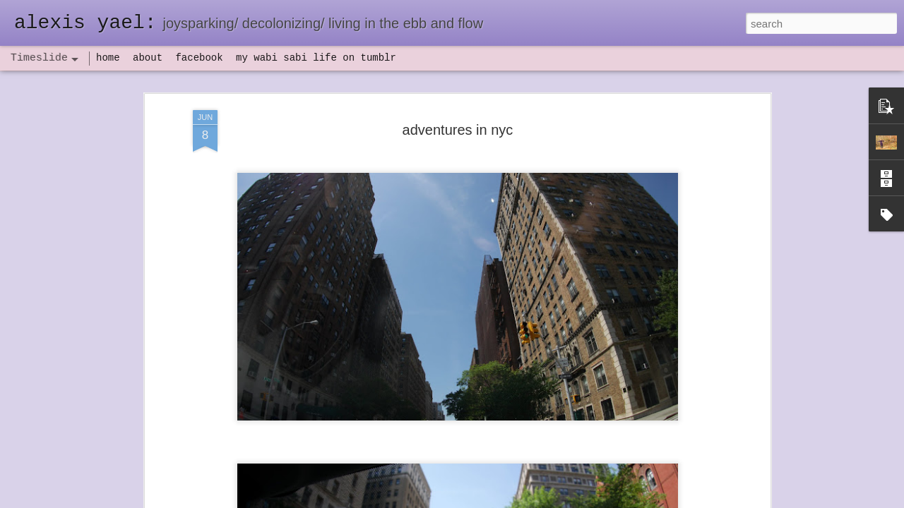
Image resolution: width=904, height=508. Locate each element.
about (147, 58)
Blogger (496, 500)
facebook (198, 58)
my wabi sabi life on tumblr (316, 58)
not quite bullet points (439, 489)
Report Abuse (537, 500)
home (108, 58)
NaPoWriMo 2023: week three (656, 486)
